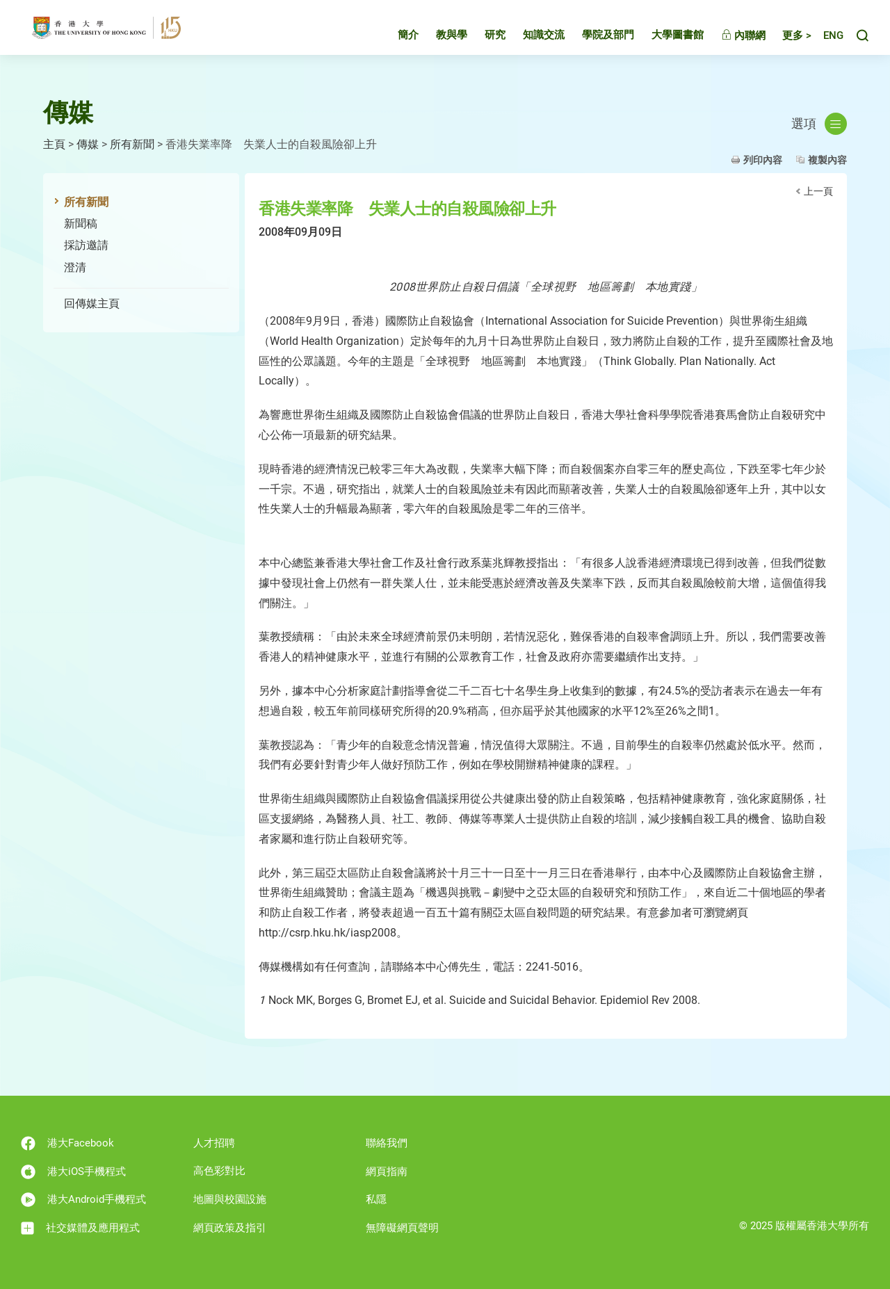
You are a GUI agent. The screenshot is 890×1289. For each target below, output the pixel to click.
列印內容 (762, 159)
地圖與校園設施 (229, 1199)
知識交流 (531, 37)
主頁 (54, 144)
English (827, 38)
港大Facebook (67, 1143)
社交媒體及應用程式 (80, 1228)
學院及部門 (595, 37)
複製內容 (827, 159)
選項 (819, 124)
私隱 (376, 1199)
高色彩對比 (219, 1171)
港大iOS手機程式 (73, 1172)
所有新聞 (132, 144)
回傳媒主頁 (92, 303)
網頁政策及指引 (229, 1228)
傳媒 (87, 144)
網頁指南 (386, 1171)
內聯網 (731, 38)
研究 (482, 37)
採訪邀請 (86, 245)
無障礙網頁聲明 (402, 1228)
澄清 (75, 267)
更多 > (784, 38)
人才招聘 (214, 1143)
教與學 (439, 37)
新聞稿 (80, 223)
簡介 (395, 37)
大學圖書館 (665, 37)
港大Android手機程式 (83, 1199)
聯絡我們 (386, 1143)
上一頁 (818, 191)
